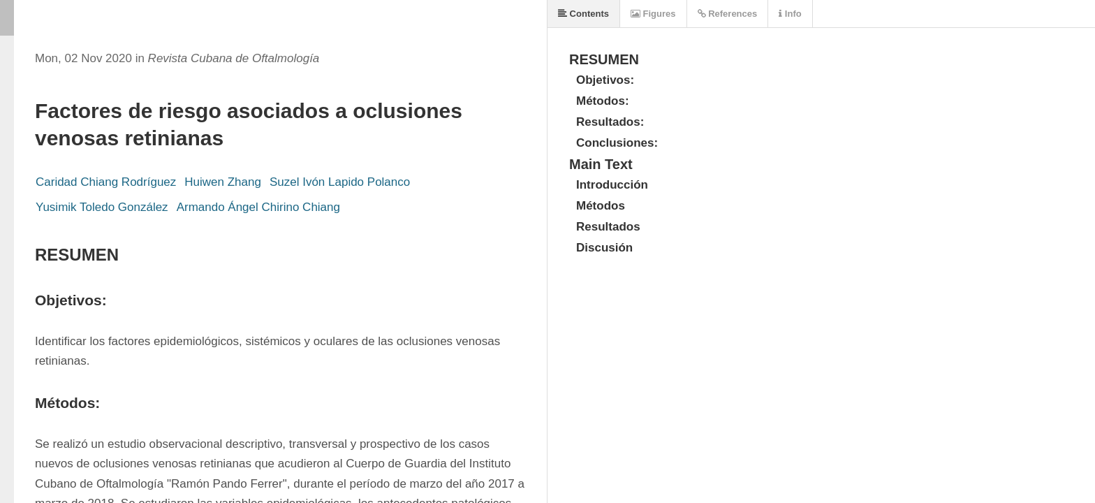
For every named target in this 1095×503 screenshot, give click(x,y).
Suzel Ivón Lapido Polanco (340, 182)
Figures (653, 13)
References (728, 13)
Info (790, 13)
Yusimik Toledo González (102, 207)
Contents (583, 13)
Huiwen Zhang (222, 182)
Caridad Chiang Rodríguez (106, 182)
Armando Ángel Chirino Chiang (258, 207)
